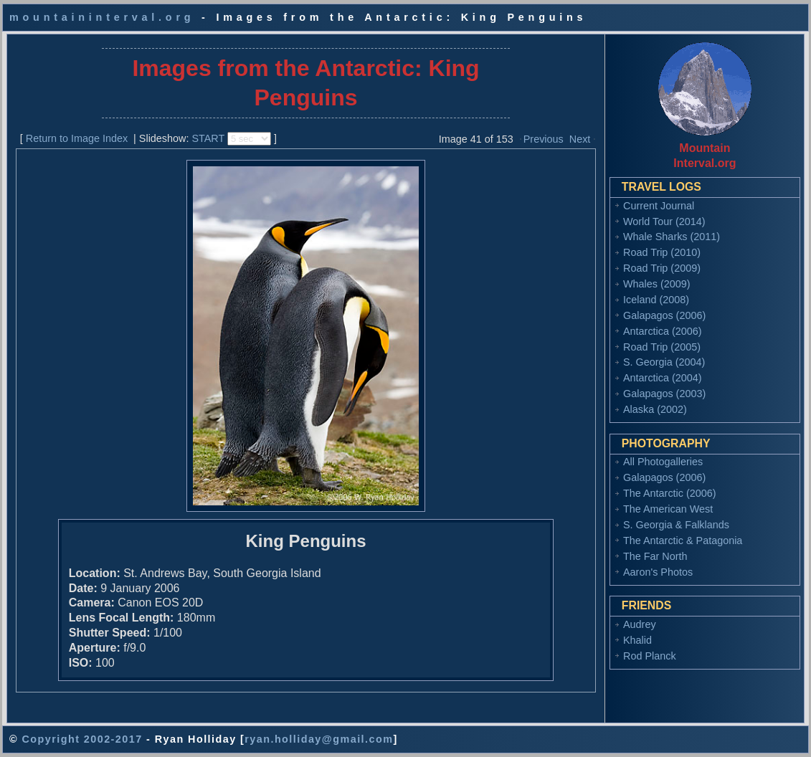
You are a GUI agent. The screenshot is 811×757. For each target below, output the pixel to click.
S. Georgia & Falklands (676, 524)
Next (580, 139)
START (207, 138)
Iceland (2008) (656, 299)
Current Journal (658, 205)
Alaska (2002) (655, 409)
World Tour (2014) (664, 221)
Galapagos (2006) (664, 315)
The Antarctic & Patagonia (682, 540)
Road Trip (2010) (662, 252)
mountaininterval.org (101, 17)
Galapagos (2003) (664, 393)
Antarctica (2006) (662, 331)
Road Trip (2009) (662, 268)
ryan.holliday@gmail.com (319, 739)
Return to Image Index (77, 138)
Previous (543, 139)
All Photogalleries (663, 461)
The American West (668, 509)
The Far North (655, 556)
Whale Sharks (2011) (671, 236)
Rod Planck (649, 656)
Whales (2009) (657, 284)
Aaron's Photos (658, 572)
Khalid (637, 640)
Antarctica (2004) (662, 378)
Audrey (639, 624)
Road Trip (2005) (662, 347)
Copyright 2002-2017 (82, 739)
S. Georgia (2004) (664, 362)
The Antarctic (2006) (669, 493)
